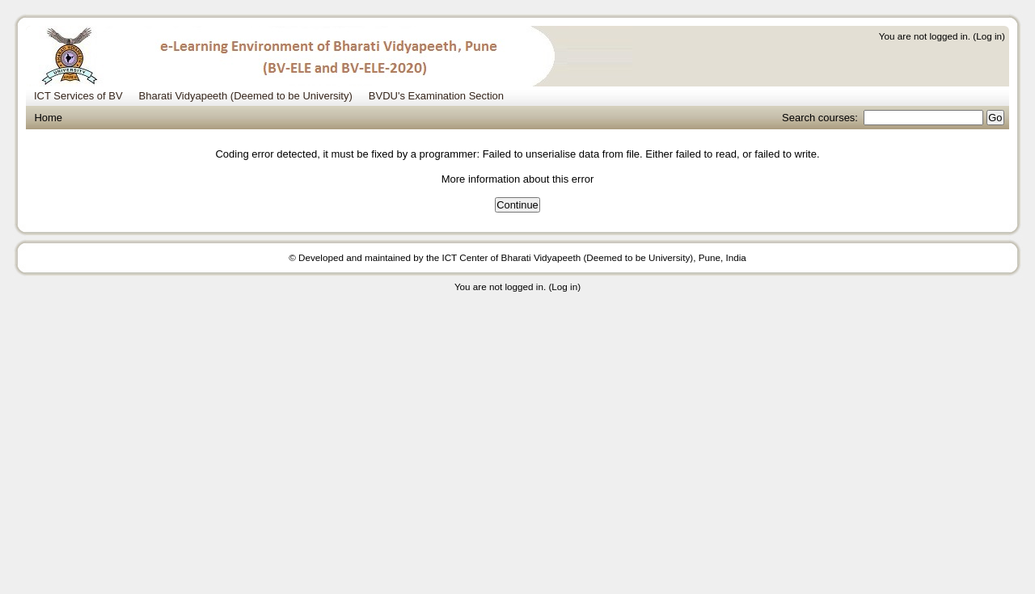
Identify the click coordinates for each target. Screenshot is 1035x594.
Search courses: (821, 118)
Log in (989, 36)
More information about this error (517, 179)
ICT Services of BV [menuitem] (78, 96)
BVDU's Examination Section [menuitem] (436, 96)
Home (48, 118)
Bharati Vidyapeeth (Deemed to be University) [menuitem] (246, 96)
